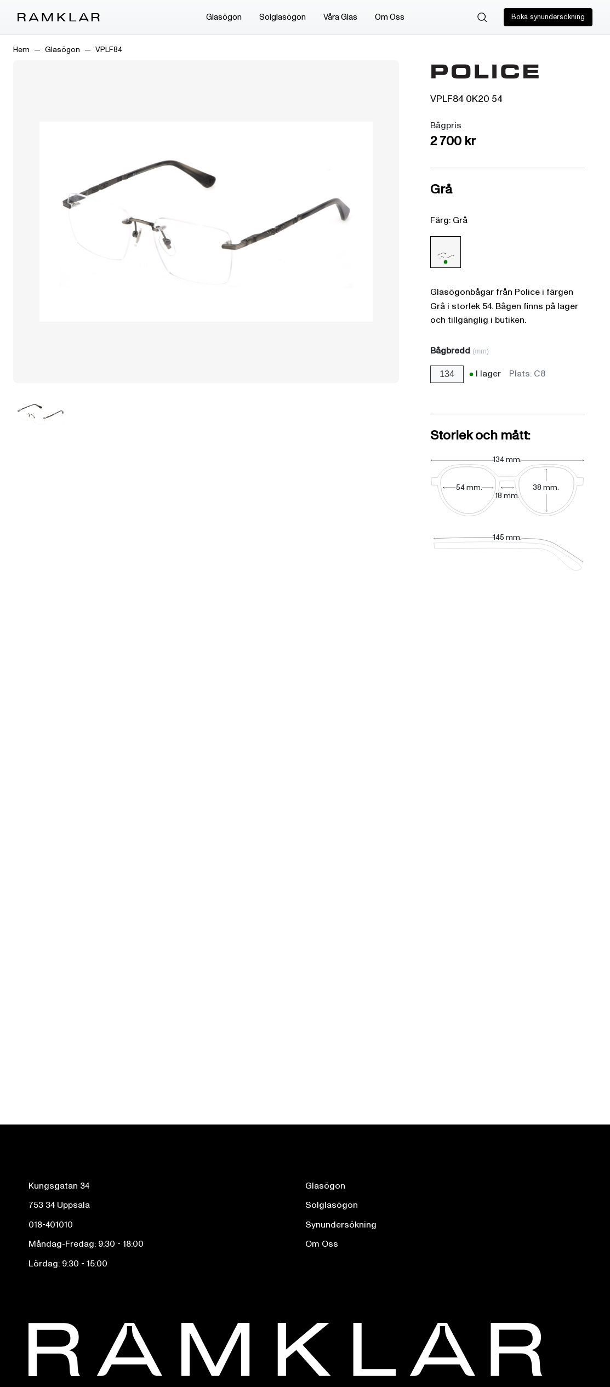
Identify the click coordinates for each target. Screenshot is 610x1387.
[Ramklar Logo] (59, 17)
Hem (21, 49)
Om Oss (389, 17)
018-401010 (50, 1225)
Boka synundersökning (548, 17)
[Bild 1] (40, 414)
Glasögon (224, 17)
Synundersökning (341, 1225)
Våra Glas (340, 17)
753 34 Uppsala (59, 1205)
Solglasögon (282, 17)
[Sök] (482, 17)
